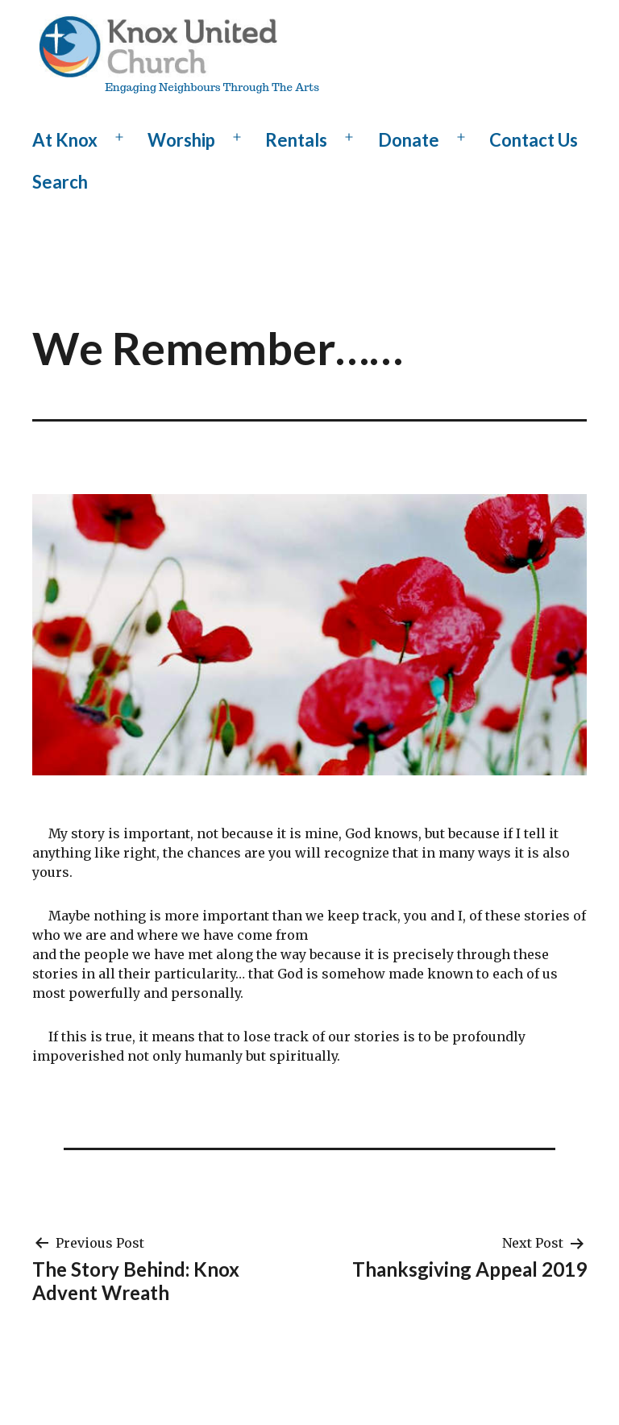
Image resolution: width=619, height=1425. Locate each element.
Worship (181, 140)
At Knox (65, 140)
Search (60, 182)
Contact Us (533, 140)
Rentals (296, 140)
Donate (408, 140)
